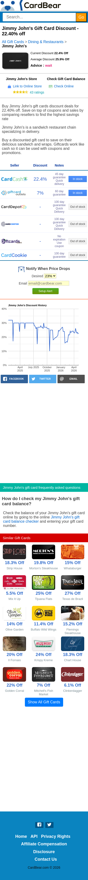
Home (21, 836)
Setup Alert (45, 291)
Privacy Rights (55, 836)
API (34, 836)
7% (40, 193)
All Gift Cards (13, 42)
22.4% (40, 179)
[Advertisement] (44, 431)
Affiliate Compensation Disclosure (44, 848)
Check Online (64, 86)
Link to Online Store (27, 86)
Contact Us (46, 859)
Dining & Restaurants (46, 42)
